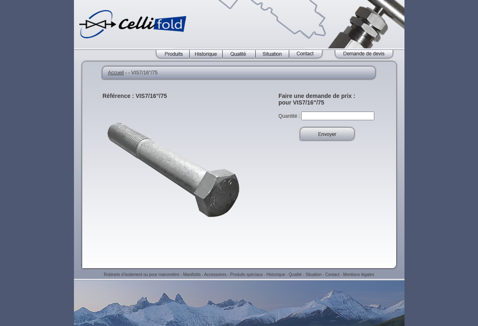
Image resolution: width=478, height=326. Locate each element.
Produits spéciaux (246, 274)
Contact (332, 274)
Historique (275, 274)
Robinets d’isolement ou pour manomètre (141, 274)
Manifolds (192, 274)
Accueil (116, 73)
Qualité (295, 274)
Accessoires (215, 274)
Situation (313, 274)
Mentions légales (358, 274)
